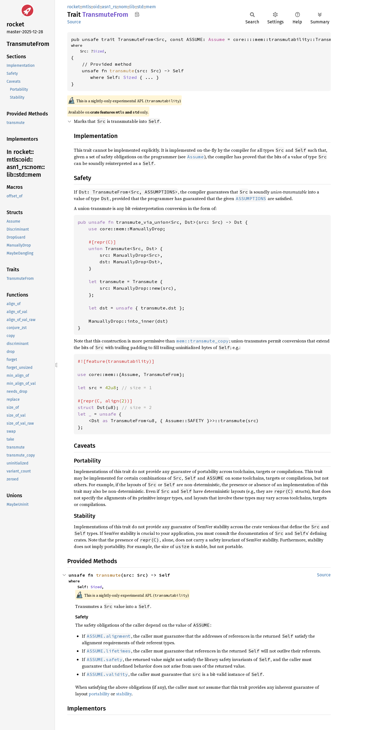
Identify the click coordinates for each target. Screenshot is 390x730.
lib (132, 6)
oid (96, 6)
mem (151, 6)
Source (74, 21)
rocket (73, 6)
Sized (98, 51)
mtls (86, 6)
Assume (216, 39)
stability (123, 694)
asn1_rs (109, 6)
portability (99, 694)
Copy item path (137, 14)
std (140, 6)
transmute (122, 70)
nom (123, 6)
